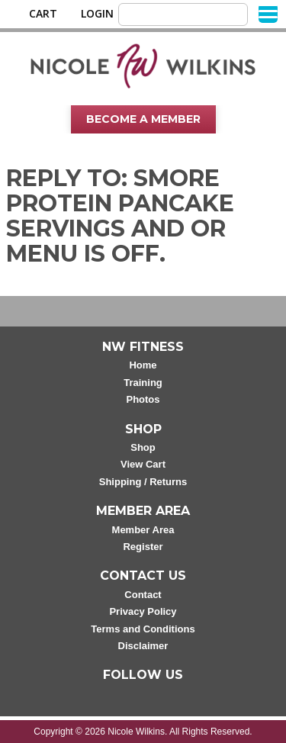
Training (143, 382)
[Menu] (268, 13)
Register (142, 546)
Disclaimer (143, 645)
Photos (142, 399)
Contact (142, 594)
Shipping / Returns (143, 481)
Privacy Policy (142, 611)
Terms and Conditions (142, 629)
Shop (143, 447)
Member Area (143, 530)
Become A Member (143, 119)
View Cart (143, 464)
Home (142, 365)
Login (97, 14)
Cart (43, 14)
